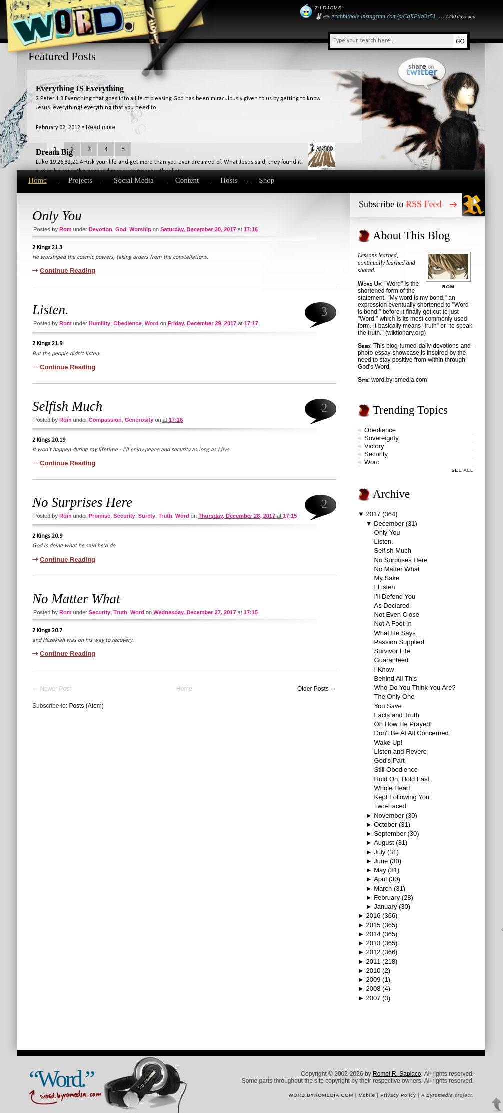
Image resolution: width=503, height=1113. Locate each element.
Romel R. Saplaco (397, 1073)
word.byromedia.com (399, 379)
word (152, 323)
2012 (373, 952)
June (381, 861)
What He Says (395, 633)
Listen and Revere (401, 751)
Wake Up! (388, 742)
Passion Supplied (399, 642)
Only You (57, 215)
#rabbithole (346, 16)
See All (463, 470)
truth (165, 516)
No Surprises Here (82, 502)
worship (141, 229)
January (385, 906)
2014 (373, 934)
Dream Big (54, 152)
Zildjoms (328, 7)
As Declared (392, 605)
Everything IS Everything (80, 88)
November (389, 815)
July (380, 852)
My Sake (387, 578)
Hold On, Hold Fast (402, 779)
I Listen (385, 587)
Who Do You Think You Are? (415, 687)
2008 (373, 988)
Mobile (367, 1095)
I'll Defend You (395, 596)
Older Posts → (317, 688)
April (380, 879)
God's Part (389, 760)
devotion (100, 229)
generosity (139, 420)
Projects (80, 180)
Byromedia (439, 1095)
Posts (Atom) (86, 705)
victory (374, 446)
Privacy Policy (398, 1095)
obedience (128, 323)
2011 (373, 961)
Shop (266, 180)
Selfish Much (67, 406)
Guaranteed (391, 660)
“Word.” (61, 1079)
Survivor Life (392, 651)
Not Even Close (397, 614)
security (124, 516)
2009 (373, 979)
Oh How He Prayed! (403, 724)
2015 (373, 925)
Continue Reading (68, 270)
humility (99, 323)
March (383, 888)
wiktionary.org (406, 332)
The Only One (394, 696)
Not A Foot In (393, 623)
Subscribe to (400, 204)
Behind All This (396, 678)
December (389, 523)
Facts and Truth (397, 715)
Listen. (50, 309)
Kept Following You (402, 797)
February (387, 897)
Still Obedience (396, 769)
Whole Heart (392, 788)
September (390, 833)
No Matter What (76, 598)
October (385, 824)
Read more (101, 127)
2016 (373, 915)
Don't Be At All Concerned (411, 733)
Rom (66, 229)
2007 (373, 998)
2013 (373, 943)
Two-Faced (390, 806)
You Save (388, 706)
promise (99, 516)
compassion (105, 420)
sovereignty (381, 438)
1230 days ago (461, 16)
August (384, 842)
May (380, 870)
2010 (373, 970)
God (121, 229)
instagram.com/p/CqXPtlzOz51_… (402, 16)
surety (147, 516)
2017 (373, 514)
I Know (384, 669)
